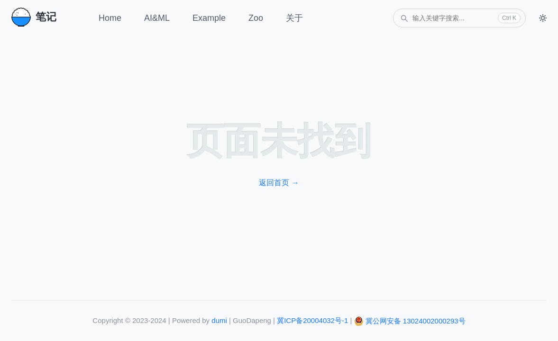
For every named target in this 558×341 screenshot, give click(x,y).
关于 (294, 18)
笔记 (33, 17)
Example (209, 18)
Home (110, 18)
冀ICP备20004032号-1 (312, 320)
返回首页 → (279, 183)
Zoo (255, 18)
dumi (219, 320)
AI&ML (157, 18)
